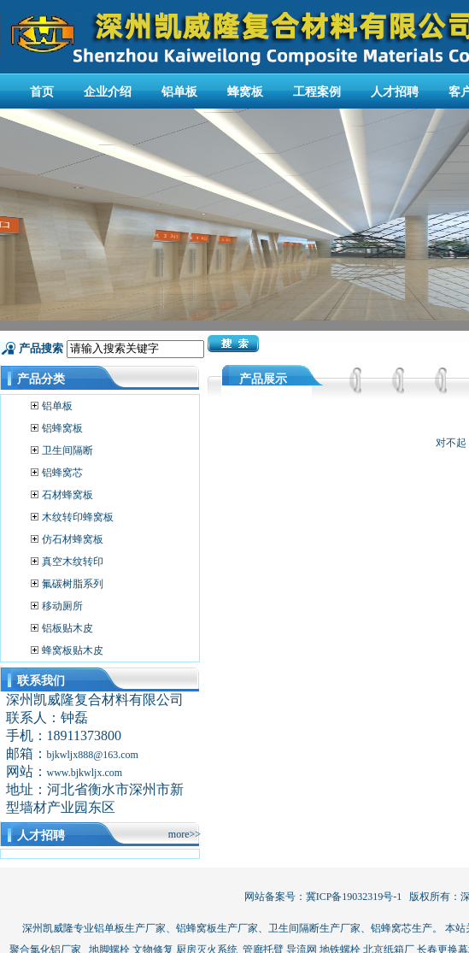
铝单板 (179, 91)
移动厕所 (62, 606)
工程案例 (317, 91)
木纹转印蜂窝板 (78, 517)
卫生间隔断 (67, 450)
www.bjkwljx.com (85, 773)
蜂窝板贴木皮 (72, 650)
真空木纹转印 (72, 562)
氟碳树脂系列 (72, 584)
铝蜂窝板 (62, 428)
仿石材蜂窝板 (72, 539)
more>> (184, 834)
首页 (42, 91)
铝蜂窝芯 (62, 473)
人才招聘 (395, 91)
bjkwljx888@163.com (92, 755)
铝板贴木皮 (67, 628)
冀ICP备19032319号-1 (354, 897)
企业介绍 (108, 91)
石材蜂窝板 (67, 495)
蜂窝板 (245, 91)
